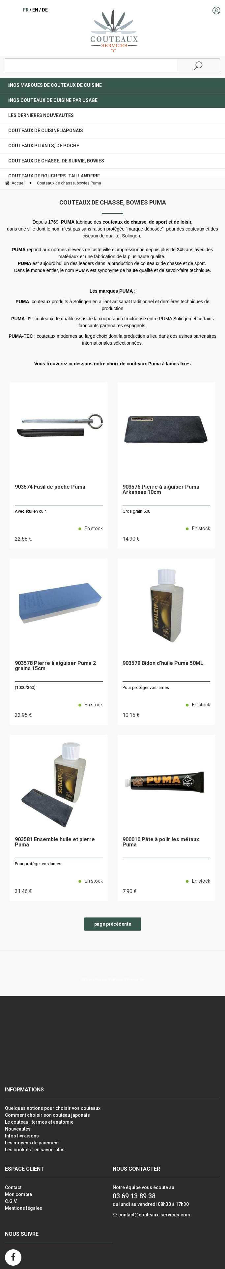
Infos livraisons (22, 1135)
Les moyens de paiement (32, 1142)
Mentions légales (23, 1208)
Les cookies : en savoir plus (35, 1149)
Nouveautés (18, 1129)
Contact (13, 1187)
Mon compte (18, 1194)
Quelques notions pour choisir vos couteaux (52, 1108)
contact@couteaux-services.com (154, 1214)
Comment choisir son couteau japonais (47, 1115)
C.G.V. (11, 1201)
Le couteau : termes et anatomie (39, 1122)
